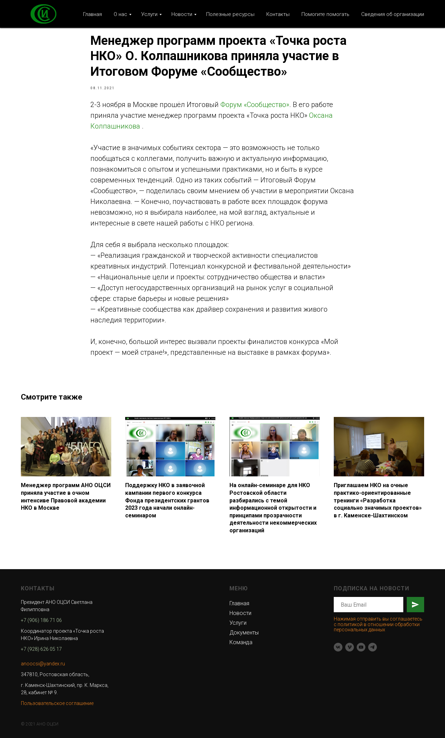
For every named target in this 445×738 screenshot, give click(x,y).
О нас (120, 14)
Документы (244, 632)
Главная (92, 14)
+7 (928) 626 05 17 (41, 649)
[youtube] (361, 647)
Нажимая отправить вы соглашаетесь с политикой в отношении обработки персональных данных (378, 624)
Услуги (149, 14)
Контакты (278, 14)
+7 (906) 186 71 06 (41, 620)
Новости (181, 14)
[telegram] (372, 647)
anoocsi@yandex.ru (43, 663)
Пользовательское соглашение (57, 703)
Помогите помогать (325, 14)
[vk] (338, 647)
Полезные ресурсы (230, 14)
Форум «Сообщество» (254, 104)
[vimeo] (349, 647)
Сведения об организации (392, 14)
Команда (240, 642)
